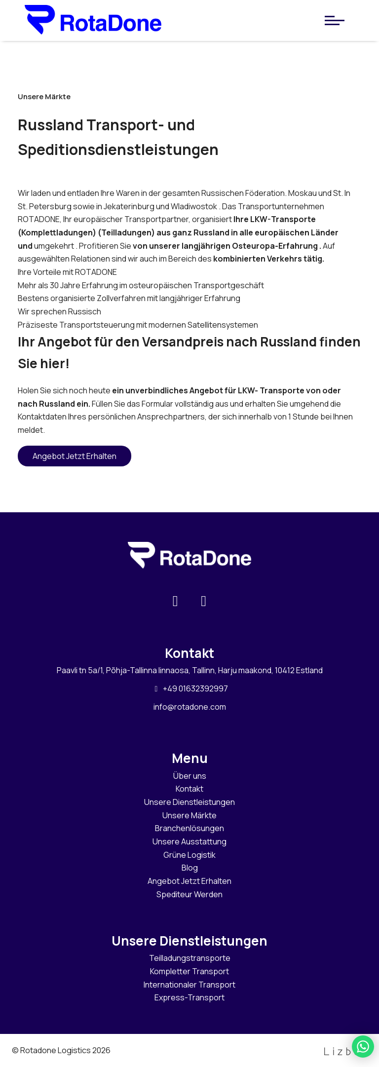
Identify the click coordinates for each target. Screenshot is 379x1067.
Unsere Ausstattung (189, 841)
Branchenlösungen (189, 828)
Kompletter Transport (189, 971)
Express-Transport (189, 997)
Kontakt (189, 788)
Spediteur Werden (189, 894)
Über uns (189, 775)
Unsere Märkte (189, 815)
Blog (190, 867)
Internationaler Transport (189, 984)
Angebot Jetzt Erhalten (74, 456)
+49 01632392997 (190, 688)
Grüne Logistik (189, 854)
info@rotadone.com (189, 706)
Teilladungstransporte (189, 958)
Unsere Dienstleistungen (189, 802)
